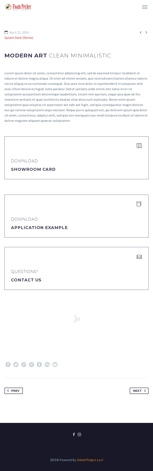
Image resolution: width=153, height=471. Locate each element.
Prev (12, 391)
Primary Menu (144, 7)
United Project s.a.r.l (90, 460)
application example (39, 227)
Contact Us (26, 280)
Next (140, 391)
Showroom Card (33, 169)
